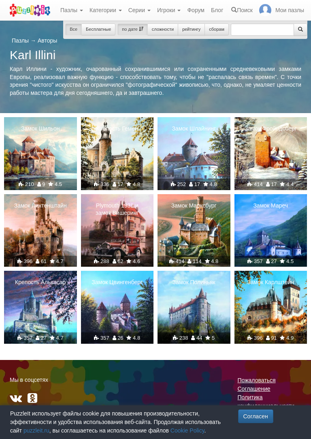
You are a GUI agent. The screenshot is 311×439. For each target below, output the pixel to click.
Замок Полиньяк (194, 282)
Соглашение (254, 388)
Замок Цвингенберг (117, 282)
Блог (217, 10)
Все (73, 29)
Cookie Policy (187, 430)
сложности (163, 29)
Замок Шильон (40, 128)
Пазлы (71, 10)
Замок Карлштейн (270, 282)
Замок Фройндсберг (271, 128)
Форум (195, 10)
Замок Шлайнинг (194, 128)
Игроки (169, 10)
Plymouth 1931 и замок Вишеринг (117, 209)
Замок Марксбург (194, 205)
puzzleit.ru (36, 430)
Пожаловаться (257, 380)
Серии (139, 10)
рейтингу (191, 29)
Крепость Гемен (117, 128)
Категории (105, 10)
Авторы (47, 40)
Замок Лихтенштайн (40, 205)
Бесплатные (98, 29)
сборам (216, 29)
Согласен (255, 416)
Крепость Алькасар (40, 282)
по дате (132, 29)
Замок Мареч (270, 205)
